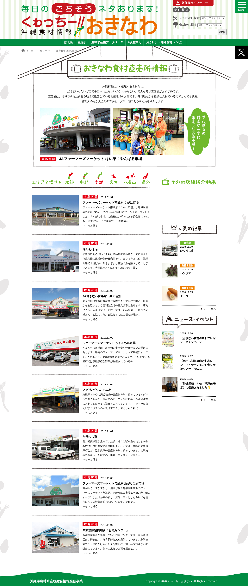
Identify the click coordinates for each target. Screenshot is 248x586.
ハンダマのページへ (189, 271)
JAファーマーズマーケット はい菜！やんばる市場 (100, 159)
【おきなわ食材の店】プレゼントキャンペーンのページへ (189, 339)
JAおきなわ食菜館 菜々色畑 (102, 296)
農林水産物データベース (107, 42)
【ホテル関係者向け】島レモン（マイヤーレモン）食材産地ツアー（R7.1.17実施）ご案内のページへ (189, 362)
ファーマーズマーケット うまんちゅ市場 (109, 343)
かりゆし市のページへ (189, 249)
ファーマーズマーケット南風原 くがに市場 (111, 202)
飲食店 (68, 42)
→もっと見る (90, 225)
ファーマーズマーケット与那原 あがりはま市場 (113, 483)
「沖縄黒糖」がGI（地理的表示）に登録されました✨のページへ (189, 385)
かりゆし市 (90, 436)
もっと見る (209, 309)
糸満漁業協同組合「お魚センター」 (106, 530)
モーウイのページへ (189, 294)
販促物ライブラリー (195, 2)
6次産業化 (134, 42)
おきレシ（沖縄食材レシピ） (165, 42)
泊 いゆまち (90, 249)
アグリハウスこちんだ (97, 389)
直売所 (82, 42)
